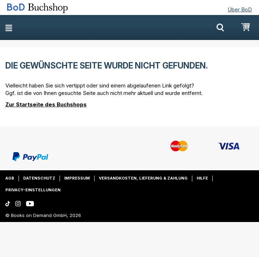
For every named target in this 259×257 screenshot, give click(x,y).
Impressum (77, 178)
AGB (9, 178)
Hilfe (202, 178)
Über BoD (240, 9)
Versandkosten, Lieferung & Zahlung (143, 178)
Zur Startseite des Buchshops (46, 104)
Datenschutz (39, 178)
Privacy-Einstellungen (33, 189)
